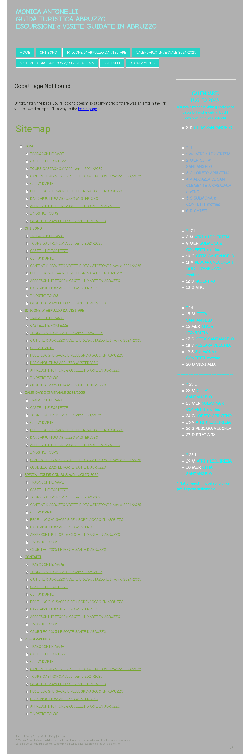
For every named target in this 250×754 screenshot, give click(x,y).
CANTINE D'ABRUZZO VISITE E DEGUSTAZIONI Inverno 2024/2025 (85, 176)
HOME (25, 52)
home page (87, 109)
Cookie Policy (48, 736)
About (19, 736)
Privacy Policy (31, 736)
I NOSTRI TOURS (44, 213)
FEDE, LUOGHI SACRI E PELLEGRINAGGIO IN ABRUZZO (76, 191)
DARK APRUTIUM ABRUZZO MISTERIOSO (64, 198)
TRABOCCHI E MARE (47, 154)
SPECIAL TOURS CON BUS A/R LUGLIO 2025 (57, 63)
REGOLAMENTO (142, 63)
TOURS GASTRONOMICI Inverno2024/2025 (65, 415)
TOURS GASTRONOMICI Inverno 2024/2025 (66, 169)
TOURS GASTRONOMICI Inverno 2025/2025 (66, 333)
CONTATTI (111, 63)
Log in (231, 747)
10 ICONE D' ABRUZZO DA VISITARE (96, 52)
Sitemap (62, 736)
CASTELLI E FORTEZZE (49, 161)
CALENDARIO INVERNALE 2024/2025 (166, 52)
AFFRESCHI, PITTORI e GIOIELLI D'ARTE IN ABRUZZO (75, 206)
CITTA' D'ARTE (42, 184)
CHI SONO (48, 52)
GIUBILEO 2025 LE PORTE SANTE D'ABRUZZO (68, 221)
